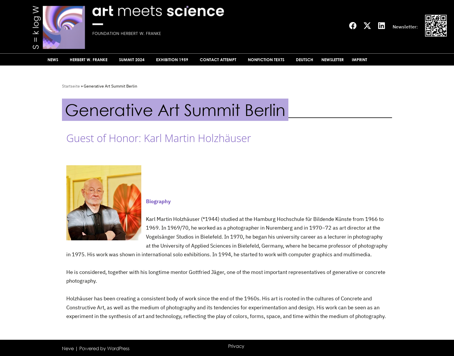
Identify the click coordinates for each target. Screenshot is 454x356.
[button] (61, 60)
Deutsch (304, 59)
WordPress (118, 348)
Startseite (71, 86)
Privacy (236, 346)
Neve (68, 348)
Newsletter (332, 59)
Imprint (359, 59)
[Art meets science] (174, 27)
